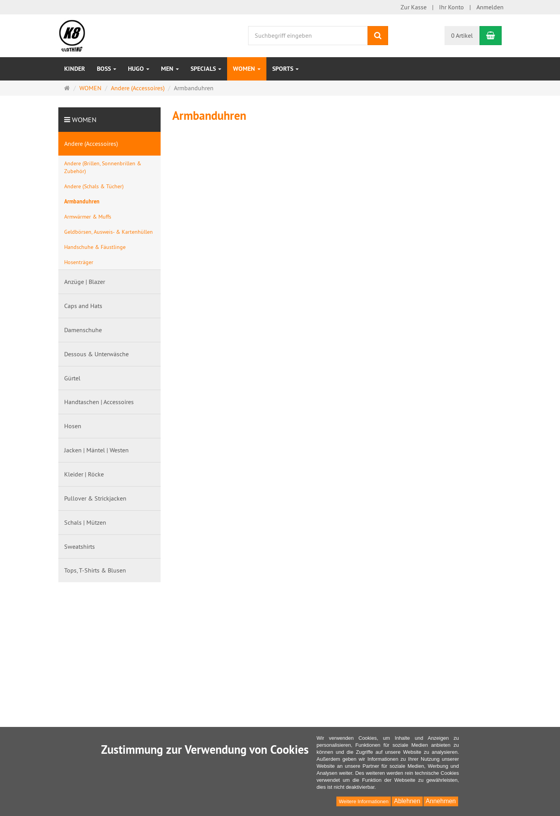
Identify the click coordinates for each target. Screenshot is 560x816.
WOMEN (247, 69)
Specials (206, 69)
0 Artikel (462, 35)
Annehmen (441, 801)
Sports (285, 69)
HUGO (138, 69)
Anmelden (490, 7)
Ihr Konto (451, 7)
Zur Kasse (414, 7)
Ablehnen (407, 801)
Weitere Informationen (363, 801)
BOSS (106, 69)
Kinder (74, 69)
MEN (170, 69)
